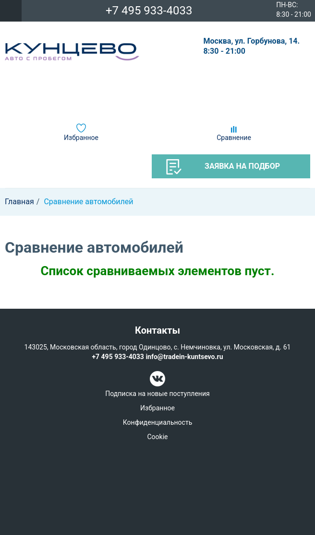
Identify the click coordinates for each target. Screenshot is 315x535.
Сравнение (234, 137)
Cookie (157, 437)
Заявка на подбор (223, 166)
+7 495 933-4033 (149, 10)
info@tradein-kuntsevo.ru (184, 357)
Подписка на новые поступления (157, 393)
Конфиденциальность (157, 422)
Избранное (81, 137)
